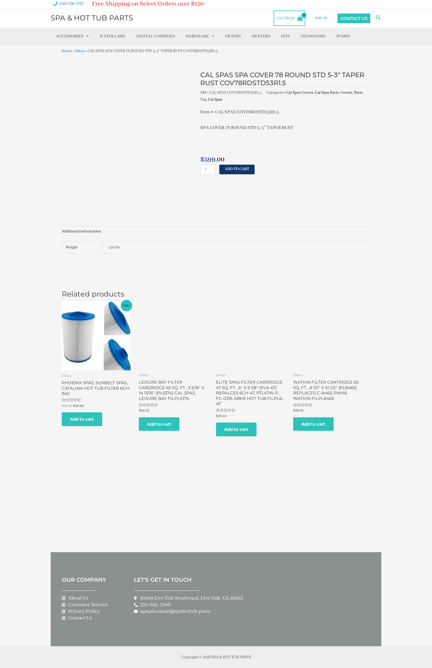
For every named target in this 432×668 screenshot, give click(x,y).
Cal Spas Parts (327, 92)
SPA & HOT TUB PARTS (92, 18)
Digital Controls (155, 36)
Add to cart (237, 168)
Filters (233, 36)
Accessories (72, 36)
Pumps (343, 36)
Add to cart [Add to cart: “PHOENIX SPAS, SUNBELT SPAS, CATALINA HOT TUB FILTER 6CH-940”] (82, 418)
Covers (346, 92)
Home (67, 51)
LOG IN (321, 18)
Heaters (261, 36)
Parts (358, 92)
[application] (86, 36)
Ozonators (313, 36)
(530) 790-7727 (71, 3)
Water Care (112, 36)
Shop (79, 51)
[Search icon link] (378, 18)
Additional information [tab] (81, 231)
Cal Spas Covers (299, 92)
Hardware (200, 36)
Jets (285, 36)
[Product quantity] (207, 168)
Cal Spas (215, 99)
